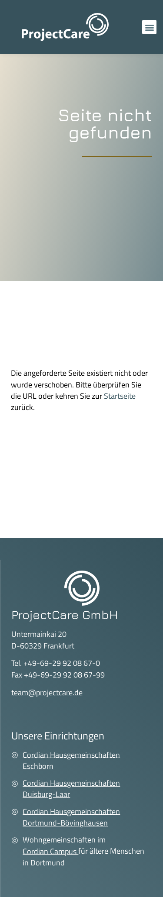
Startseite (120, 396)
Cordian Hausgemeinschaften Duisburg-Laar (71, 788)
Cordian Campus (50, 851)
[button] (149, 27)
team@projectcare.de (47, 692)
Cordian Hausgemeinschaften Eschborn (71, 760)
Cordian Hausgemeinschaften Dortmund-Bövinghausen (71, 816)
